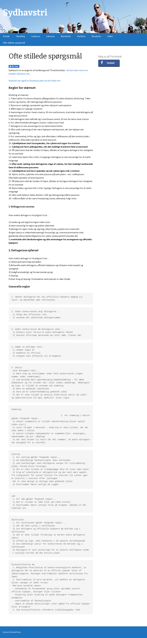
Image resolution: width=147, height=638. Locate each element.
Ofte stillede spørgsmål (14, 43)
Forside (6, 36)
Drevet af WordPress (12, 632)
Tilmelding (20, 36)
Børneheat (66, 36)
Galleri (110, 36)
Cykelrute (35, 36)
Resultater (96, 36)
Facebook (110, 63)
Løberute (50, 36)
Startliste (81, 36)
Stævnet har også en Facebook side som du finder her (34, 80)
